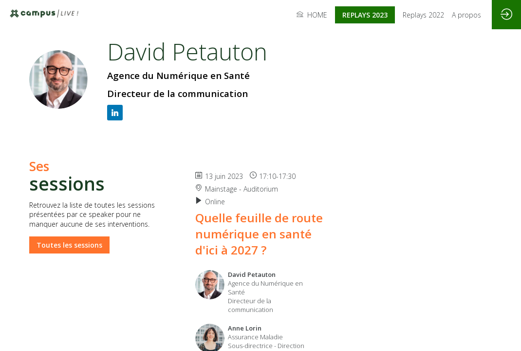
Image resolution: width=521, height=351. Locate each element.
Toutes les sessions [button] (69, 244)
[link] (312, 14)
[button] (365, 14)
